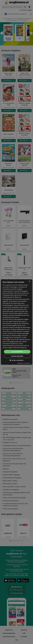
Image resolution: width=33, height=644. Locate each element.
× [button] (29, 281)
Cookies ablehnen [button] (17, 356)
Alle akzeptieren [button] (17, 351)
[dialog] (16, 322)
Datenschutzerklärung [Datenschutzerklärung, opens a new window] (20, 347)
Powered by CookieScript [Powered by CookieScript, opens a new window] (23, 363)
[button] (16, 360)
